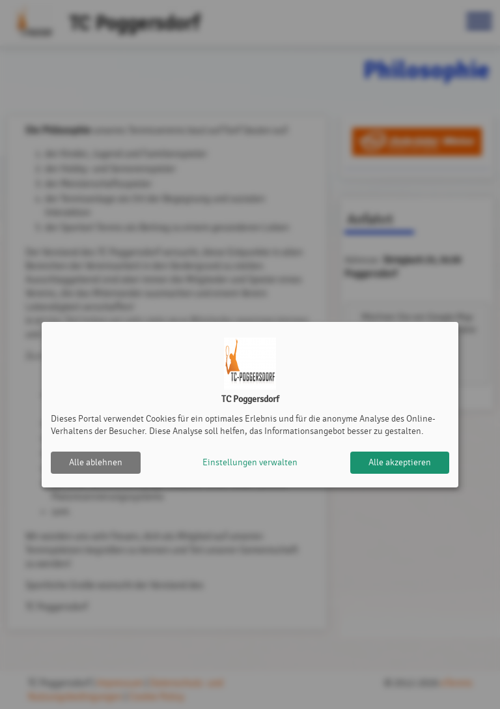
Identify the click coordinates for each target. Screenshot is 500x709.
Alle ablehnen (95, 462)
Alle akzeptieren (399, 462)
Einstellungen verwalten (250, 462)
